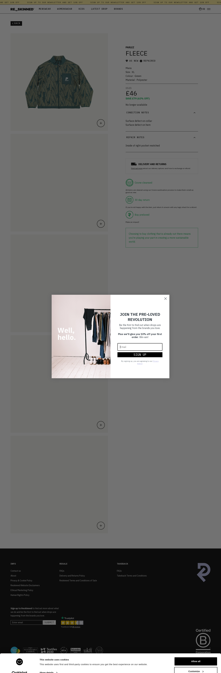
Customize (195, 665)
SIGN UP (140, 355)
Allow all (195, 655)
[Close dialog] (165, 298)
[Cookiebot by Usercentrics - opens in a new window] (19, 667)
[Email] (139, 347)
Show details (47, 666)
